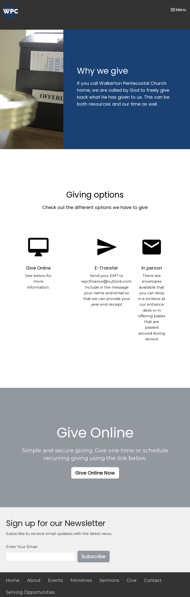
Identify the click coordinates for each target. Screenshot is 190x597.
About (34, 580)
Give (132, 580)
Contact (153, 580)
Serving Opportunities (30, 592)
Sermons (109, 580)
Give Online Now (95, 472)
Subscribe (93, 556)
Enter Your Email (21, 546)
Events (55, 580)
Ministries (81, 580)
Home (13, 580)
